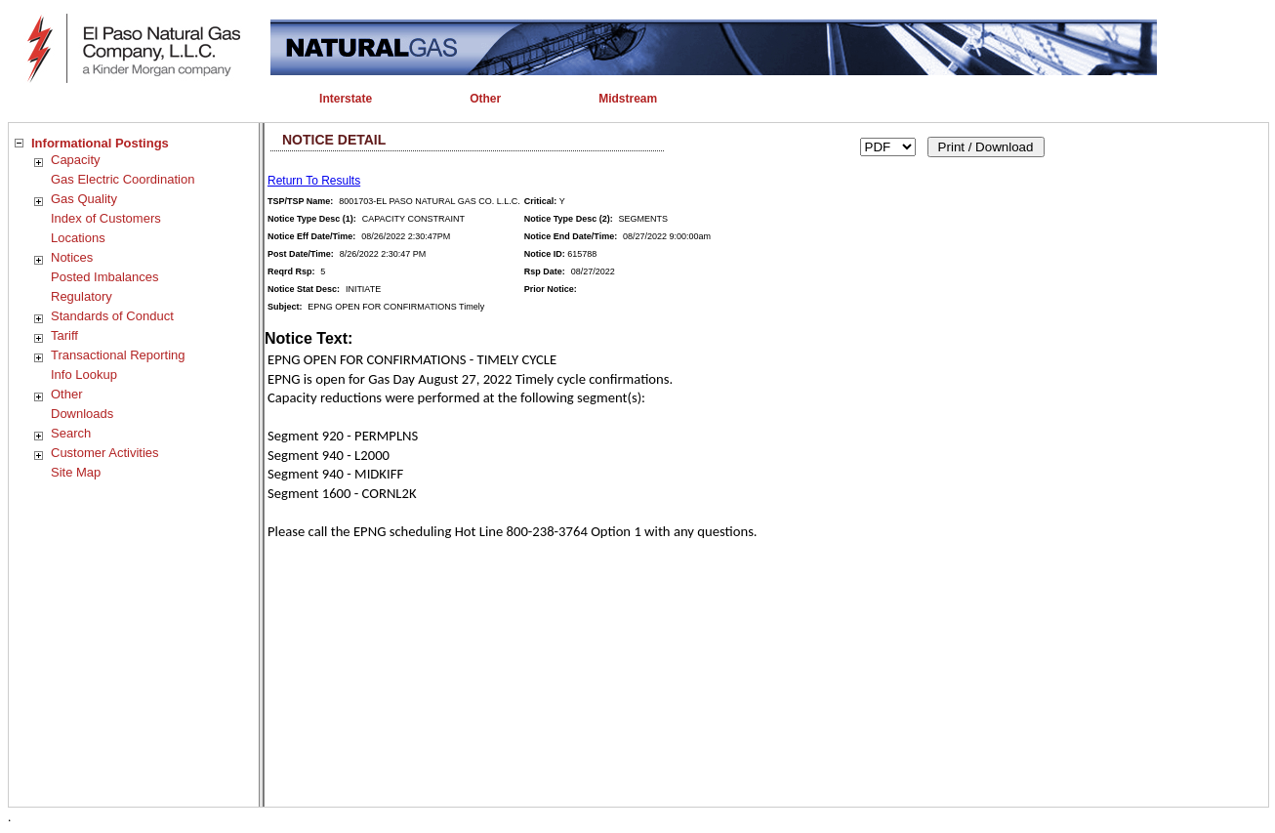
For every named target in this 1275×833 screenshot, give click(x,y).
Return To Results (313, 180)
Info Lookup (84, 374)
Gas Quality (84, 198)
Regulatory (81, 296)
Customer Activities (105, 452)
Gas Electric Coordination (122, 179)
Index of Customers (106, 218)
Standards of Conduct (112, 316)
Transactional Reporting (118, 355)
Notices (72, 257)
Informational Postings (100, 143)
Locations (78, 237)
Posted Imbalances (105, 277)
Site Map (76, 472)
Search (71, 433)
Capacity (76, 159)
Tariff (64, 335)
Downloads (82, 413)
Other (67, 394)
